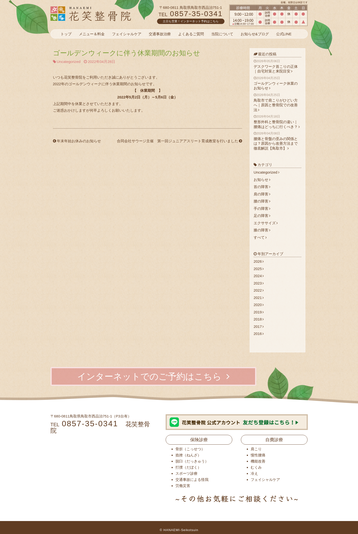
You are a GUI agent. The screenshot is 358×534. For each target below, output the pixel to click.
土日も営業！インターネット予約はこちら (191, 21)
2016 (259, 334)
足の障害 (262, 216)
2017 (259, 326)
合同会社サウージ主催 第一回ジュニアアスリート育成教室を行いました (179, 141)
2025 (259, 269)
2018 (259, 319)
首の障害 (262, 187)
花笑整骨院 (102, 13)
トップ (66, 34)
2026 (259, 261)
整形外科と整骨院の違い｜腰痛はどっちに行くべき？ (277, 122)
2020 (259, 305)
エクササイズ (266, 223)
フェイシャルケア (126, 34)
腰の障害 (262, 201)
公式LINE (284, 34)
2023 (259, 283)
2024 (259, 276)
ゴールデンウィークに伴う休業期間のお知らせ (126, 53)
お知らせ (262, 180)
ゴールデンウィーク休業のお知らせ (277, 83)
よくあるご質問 (191, 34)
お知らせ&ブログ (255, 34)
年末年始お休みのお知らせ (77, 141)
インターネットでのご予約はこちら (153, 376)
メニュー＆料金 (92, 34)
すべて (260, 237)
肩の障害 (262, 194)
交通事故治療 (160, 34)
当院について (222, 34)
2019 (259, 312)
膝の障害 (262, 230)
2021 (259, 298)
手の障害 (262, 208)
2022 (259, 290)
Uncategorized (69, 61)
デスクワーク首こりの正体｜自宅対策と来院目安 (277, 66)
